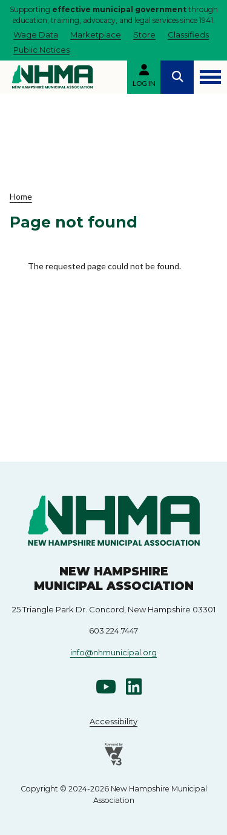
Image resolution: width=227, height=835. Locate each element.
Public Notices (41, 49)
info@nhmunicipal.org (113, 652)
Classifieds (188, 34)
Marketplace (95, 34)
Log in (144, 83)
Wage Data (35, 34)
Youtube (106, 687)
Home (21, 196)
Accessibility (113, 721)
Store (144, 34)
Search (177, 77)
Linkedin (134, 687)
